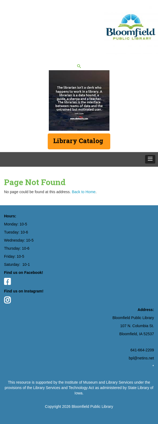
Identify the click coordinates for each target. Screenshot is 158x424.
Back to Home (83, 192)
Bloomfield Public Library (92, 406)
